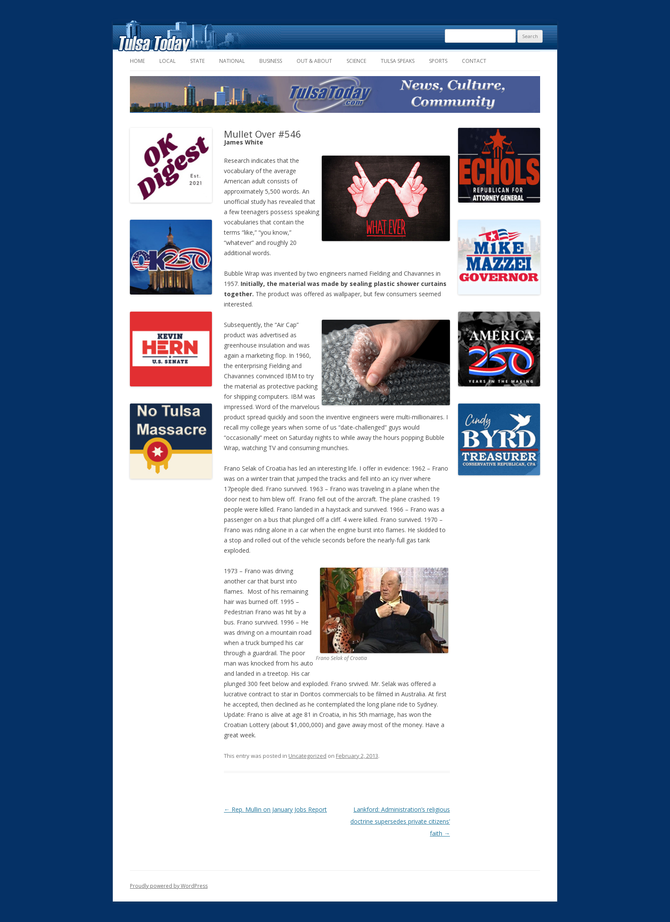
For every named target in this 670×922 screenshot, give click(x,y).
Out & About (314, 61)
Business (270, 61)
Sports (438, 61)
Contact (474, 61)
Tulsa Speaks (397, 61)
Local (167, 61)
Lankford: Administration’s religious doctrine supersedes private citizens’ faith (400, 821)
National (232, 61)
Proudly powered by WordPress (169, 886)
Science (356, 61)
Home (137, 61)
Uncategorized (307, 756)
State (197, 61)
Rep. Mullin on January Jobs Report (275, 809)
